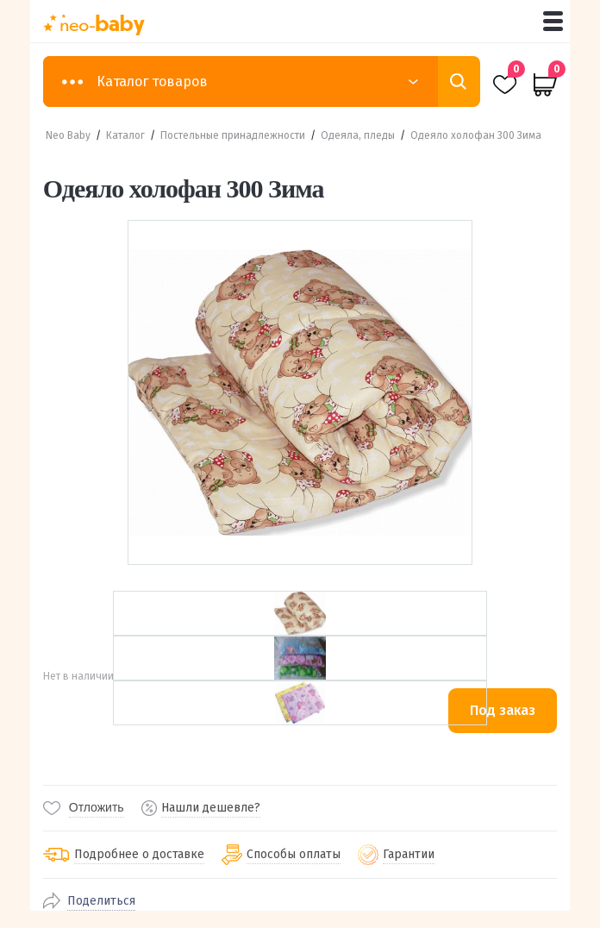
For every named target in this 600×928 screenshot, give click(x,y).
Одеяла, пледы (358, 135)
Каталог (125, 135)
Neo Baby (68, 135)
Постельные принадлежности (232, 135)
